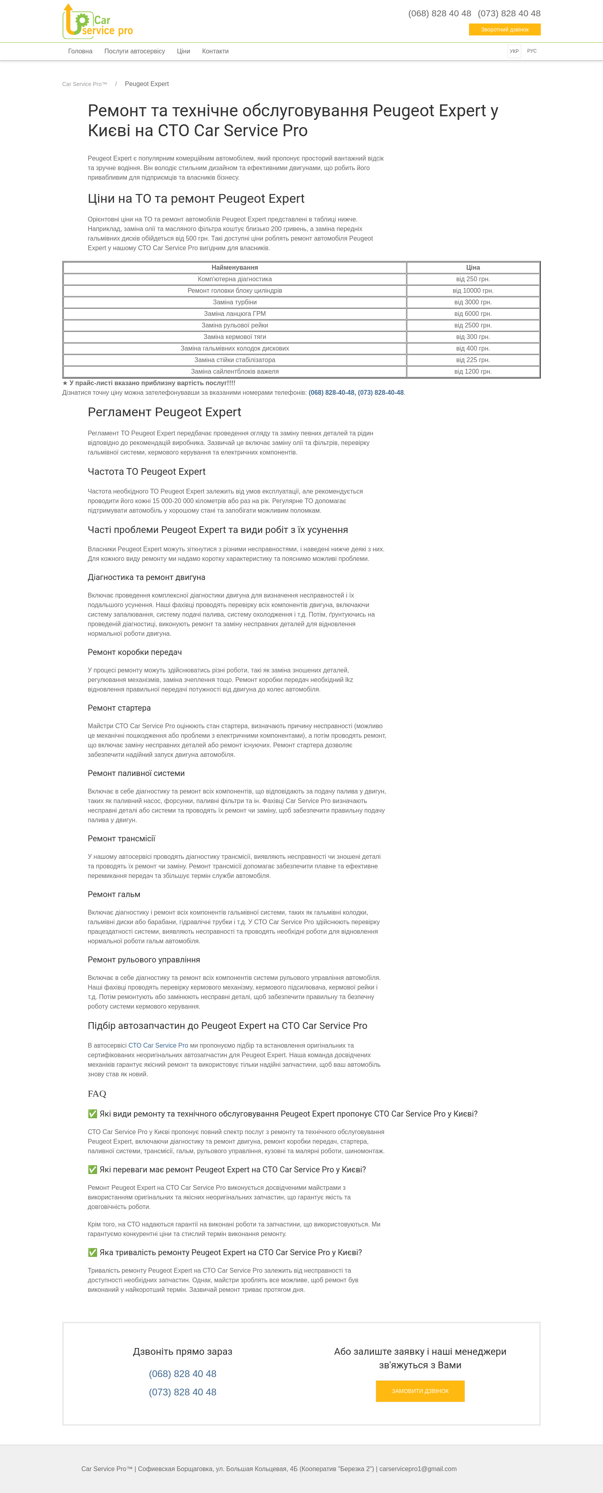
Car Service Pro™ (84, 84)
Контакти (215, 51)
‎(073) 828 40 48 (509, 13)
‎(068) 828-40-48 (332, 392)
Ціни (183, 51)
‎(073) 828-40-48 (381, 392)
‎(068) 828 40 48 (439, 13)
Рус (532, 51)
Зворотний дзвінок (504, 29)
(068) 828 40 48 (182, 1373)
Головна (80, 51)
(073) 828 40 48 (182, 1392)
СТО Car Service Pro (158, 1045)
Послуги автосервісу (134, 51)
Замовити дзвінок (420, 1391)
